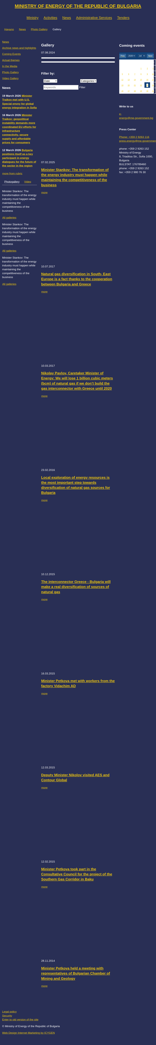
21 (135, 85)
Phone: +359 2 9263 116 (134, 137)
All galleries (9, 217)
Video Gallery (10, 78)
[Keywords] (60, 87)
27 (129, 91)
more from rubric (12, 173)
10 (153, 74)
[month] (141, 55)
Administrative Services (94, 18)
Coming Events (11, 53)
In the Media (9, 66)
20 (129, 85)
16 (147, 80)
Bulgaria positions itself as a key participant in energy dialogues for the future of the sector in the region (19, 158)
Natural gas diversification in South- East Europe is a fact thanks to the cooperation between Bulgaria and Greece (76, 279)
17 (153, 80)
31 (153, 91)
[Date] (50, 81)
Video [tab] (27, 181)
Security (7, 1015)
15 (141, 80)
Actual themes (10, 60)
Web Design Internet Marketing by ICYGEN (28, 1032)
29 (141, 91)
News (66, 18)
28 (135, 91)
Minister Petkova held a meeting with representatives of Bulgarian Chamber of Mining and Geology (75, 973)
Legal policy (9, 1011)
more (44, 192)
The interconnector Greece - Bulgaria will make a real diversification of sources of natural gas (76, 587)
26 (122, 91)
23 (147, 85)
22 (141, 85)
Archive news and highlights (19, 47)
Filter (82, 87)
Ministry (32, 18)
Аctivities (50, 18)
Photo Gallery (39, 29)
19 (122, 85)
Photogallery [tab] (12, 181)
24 (153, 85)
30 (147, 91)
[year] (131, 55)
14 (135, 80)
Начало (9, 29)
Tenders (123, 18)
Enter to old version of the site (20, 1019)
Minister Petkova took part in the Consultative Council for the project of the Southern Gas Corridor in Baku (76, 874)
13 (129, 80)
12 (122, 80)
